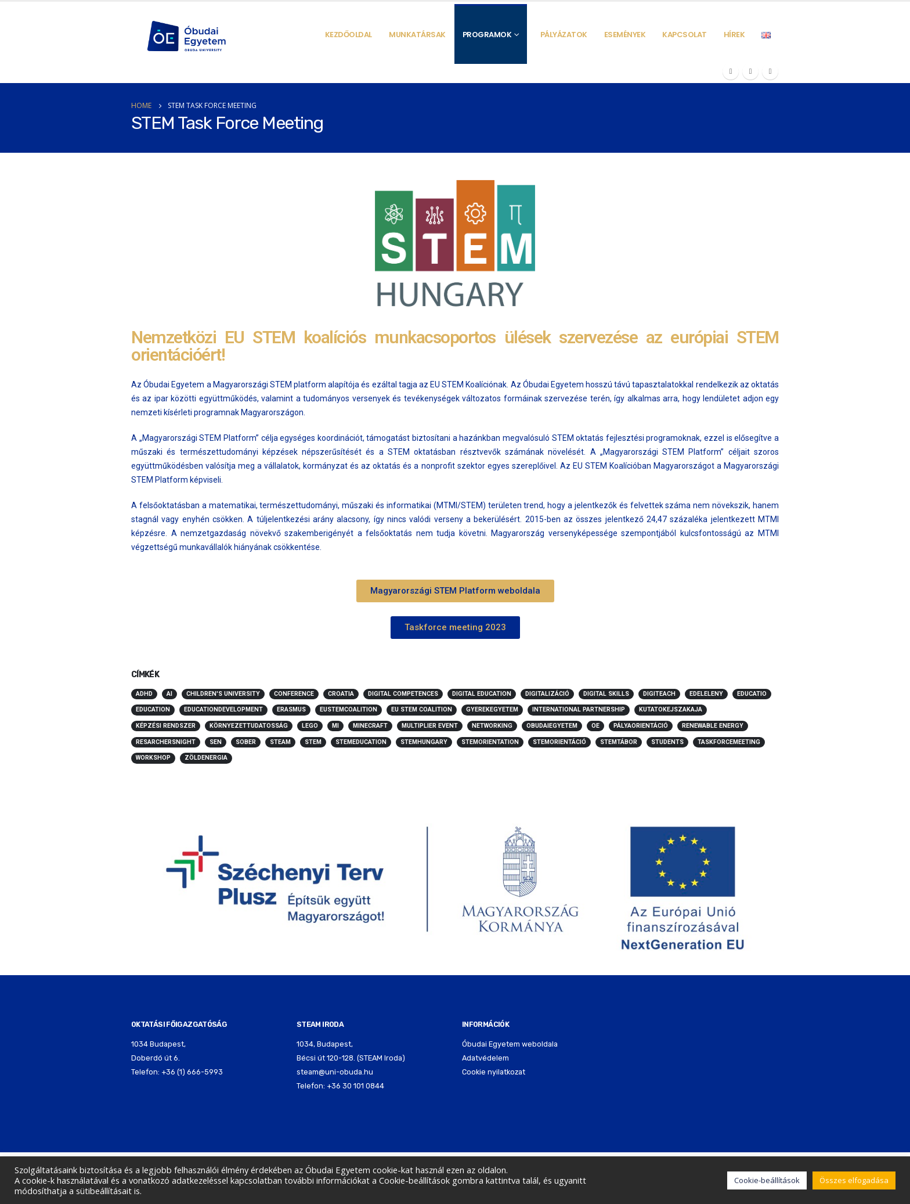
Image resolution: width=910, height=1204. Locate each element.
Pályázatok (563, 34)
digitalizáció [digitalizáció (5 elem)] (547, 694)
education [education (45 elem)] (153, 709)
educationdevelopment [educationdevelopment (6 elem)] (223, 709)
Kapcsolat (684, 34)
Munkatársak (417, 34)
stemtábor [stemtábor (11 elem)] (618, 742)
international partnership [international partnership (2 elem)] (578, 709)
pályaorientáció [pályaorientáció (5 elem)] (640, 725)
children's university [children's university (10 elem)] (223, 694)
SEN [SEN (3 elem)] (216, 742)
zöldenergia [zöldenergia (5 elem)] (206, 757)
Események (625, 34)
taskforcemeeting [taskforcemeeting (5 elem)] (729, 742)
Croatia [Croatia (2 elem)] (341, 694)
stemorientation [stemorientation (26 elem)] (490, 742)
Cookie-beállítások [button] (767, 1180)
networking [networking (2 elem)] (492, 725)
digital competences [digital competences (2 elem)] (403, 694)
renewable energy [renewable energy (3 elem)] (712, 725)
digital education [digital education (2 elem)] (481, 694)
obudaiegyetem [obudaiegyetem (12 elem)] (551, 725)
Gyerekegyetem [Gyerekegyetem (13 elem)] (492, 709)
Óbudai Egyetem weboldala (510, 1044)
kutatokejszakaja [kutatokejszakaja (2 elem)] (670, 709)
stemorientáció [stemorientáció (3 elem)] (559, 742)
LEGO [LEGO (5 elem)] (310, 725)
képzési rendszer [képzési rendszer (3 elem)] (166, 725)
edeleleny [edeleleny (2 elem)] (706, 694)
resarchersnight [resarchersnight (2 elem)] (166, 742)
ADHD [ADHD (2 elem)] (144, 694)
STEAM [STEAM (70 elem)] (280, 742)
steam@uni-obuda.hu (335, 1072)
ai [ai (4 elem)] (169, 694)
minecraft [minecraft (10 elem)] (370, 725)
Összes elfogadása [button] (854, 1180)
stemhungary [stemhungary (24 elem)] (423, 742)
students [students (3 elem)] (667, 742)
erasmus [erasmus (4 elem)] (291, 709)
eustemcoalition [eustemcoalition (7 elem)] (348, 709)
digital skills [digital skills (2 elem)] (606, 694)
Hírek (734, 34)
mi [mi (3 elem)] (335, 725)
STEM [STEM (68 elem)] (313, 742)
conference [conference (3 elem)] (294, 694)
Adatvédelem (485, 1058)
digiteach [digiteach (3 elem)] (659, 694)
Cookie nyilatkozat (493, 1072)
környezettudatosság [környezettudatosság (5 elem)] (249, 725)
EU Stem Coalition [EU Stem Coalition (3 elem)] (421, 709)
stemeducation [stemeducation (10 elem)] (361, 742)
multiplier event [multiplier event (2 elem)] (430, 725)
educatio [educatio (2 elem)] (752, 694)
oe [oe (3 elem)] (595, 725)
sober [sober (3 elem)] (246, 742)
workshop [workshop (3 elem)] (153, 757)
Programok (487, 34)
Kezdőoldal (348, 34)
